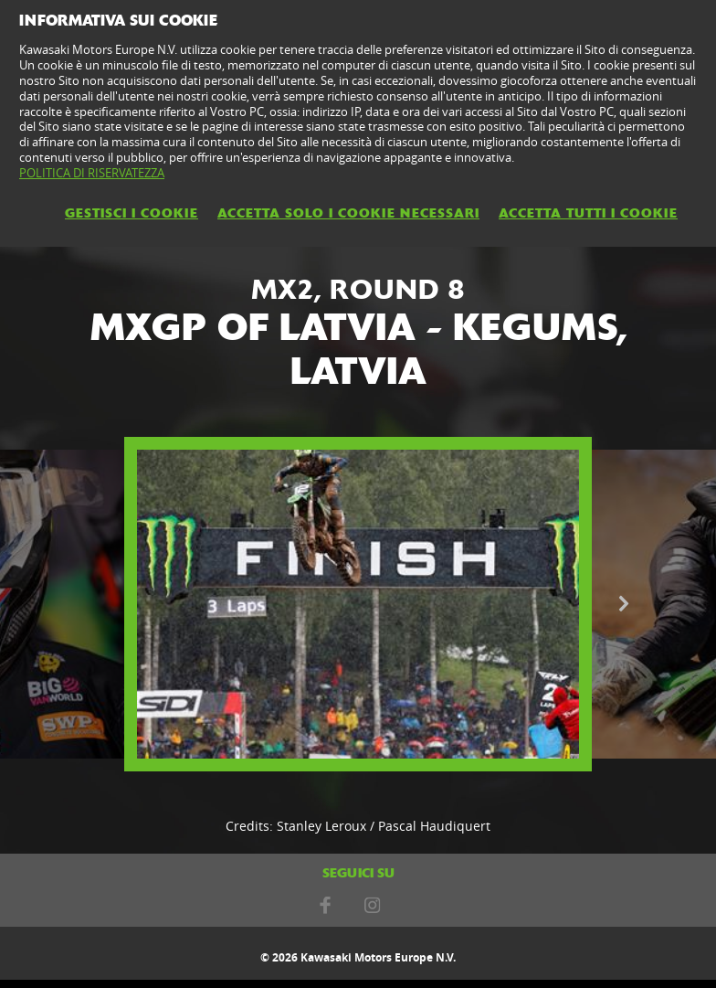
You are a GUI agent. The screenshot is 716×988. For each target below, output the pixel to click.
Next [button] (624, 604)
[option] (358, 605)
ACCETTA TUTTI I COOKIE (588, 213)
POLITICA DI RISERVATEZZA (91, 173)
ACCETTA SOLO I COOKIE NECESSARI (348, 213)
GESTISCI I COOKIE (131, 213)
